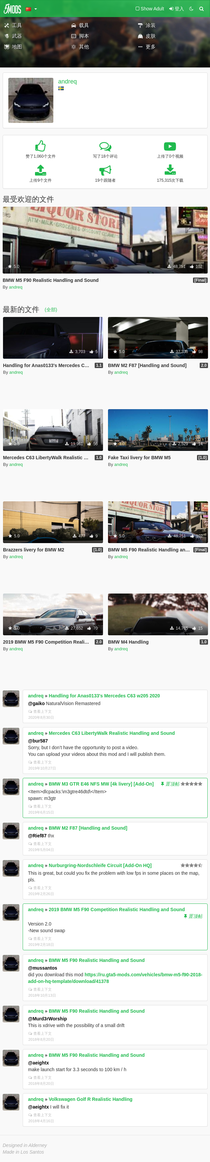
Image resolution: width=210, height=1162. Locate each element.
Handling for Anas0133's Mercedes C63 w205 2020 (104, 695)
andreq (67, 81)
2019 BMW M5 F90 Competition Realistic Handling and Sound (117, 909)
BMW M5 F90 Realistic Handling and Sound (97, 960)
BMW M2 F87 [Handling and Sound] (88, 828)
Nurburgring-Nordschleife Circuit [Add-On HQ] (100, 865)
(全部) (51, 309)
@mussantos (42, 968)
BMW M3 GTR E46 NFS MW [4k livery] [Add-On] (101, 784)
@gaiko (36, 703)
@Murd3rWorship (47, 1018)
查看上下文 (40, 711)
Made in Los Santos (23, 1152)
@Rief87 (37, 835)
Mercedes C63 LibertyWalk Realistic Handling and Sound (112, 733)
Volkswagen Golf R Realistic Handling (90, 1099)
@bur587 (38, 740)
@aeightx (38, 1062)
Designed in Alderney (25, 1145)
